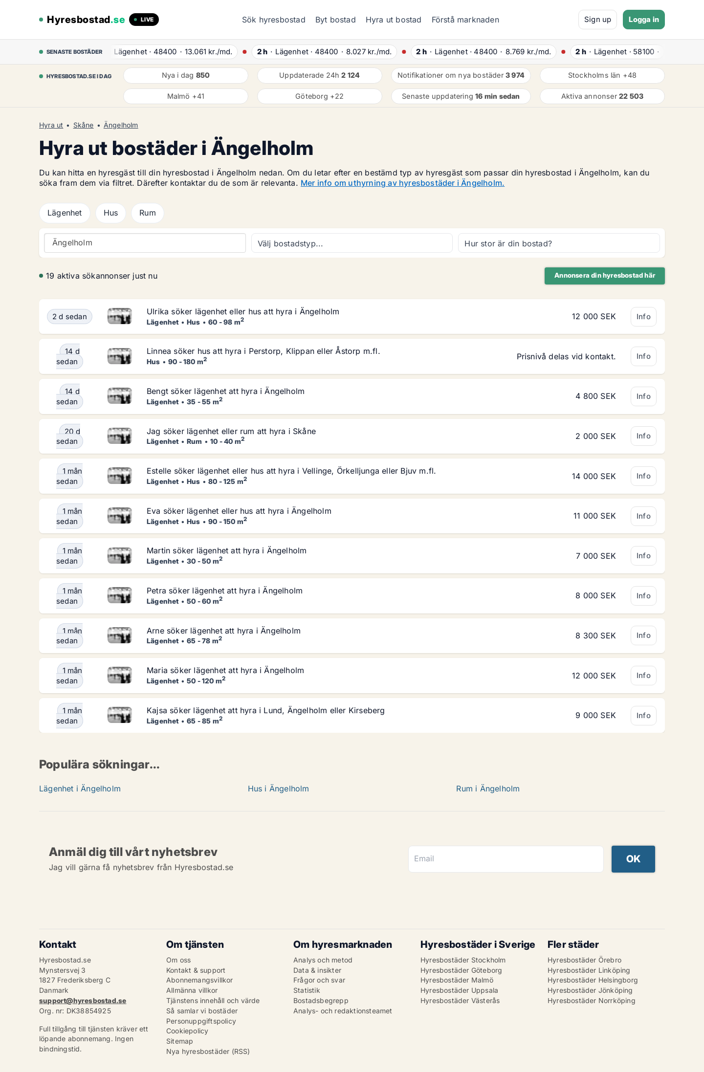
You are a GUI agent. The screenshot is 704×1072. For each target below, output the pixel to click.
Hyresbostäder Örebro (584, 960)
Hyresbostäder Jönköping (590, 990)
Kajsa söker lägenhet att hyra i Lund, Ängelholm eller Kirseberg (266, 710)
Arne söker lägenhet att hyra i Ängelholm (224, 630)
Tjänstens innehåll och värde (213, 1000)
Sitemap (179, 1041)
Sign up (597, 19)
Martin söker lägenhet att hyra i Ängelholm (227, 550)
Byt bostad (335, 19)
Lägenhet (64, 213)
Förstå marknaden (465, 19)
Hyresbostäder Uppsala (459, 990)
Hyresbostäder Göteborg (461, 970)
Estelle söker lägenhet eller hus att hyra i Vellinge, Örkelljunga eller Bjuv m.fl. (291, 471)
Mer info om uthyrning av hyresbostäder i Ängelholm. (403, 183)
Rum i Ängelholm (488, 788)
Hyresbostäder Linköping (589, 970)
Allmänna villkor (192, 990)
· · (170, 51)
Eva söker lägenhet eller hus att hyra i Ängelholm (239, 511)
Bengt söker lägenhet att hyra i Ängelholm (226, 391)
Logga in (644, 19)
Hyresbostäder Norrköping (592, 1000)
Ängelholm (121, 125)
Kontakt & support (195, 970)
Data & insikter (317, 970)
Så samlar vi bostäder (202, 1010)
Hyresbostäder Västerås (460, 1000)
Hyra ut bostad (394, 19)
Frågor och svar (319, 980)
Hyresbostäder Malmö (456, 980)
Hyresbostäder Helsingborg (593, 980)
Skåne (83, 125)
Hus (111, 213)
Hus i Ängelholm (278, 788)
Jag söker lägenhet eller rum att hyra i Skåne (231, 431)
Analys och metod (322, 960)
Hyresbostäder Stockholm (463, 960)
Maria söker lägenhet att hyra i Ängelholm (225, 670)
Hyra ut (51, 125)
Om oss (178, 960)
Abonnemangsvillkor (199, 980)
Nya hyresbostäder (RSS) (208, 1051)
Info (644, 316)
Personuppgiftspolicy (201, 1021)
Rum (147, 213)
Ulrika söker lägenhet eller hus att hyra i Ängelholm (243, 311)
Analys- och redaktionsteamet (343, 1010)
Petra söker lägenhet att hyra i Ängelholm (225, 590)
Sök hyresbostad (274, 19)
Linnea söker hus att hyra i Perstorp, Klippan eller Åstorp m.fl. (263, 351)
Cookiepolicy (187, 1031)
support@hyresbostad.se (82, 1000)
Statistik (306, 990)
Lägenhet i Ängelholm (80, 788)
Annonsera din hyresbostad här (604, 275)
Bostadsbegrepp (321, 1000)
